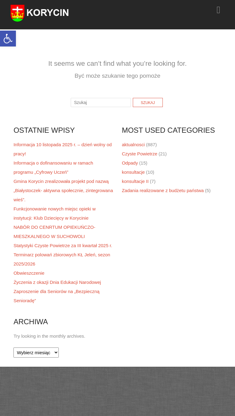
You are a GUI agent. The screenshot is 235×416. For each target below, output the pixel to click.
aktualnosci (133, 144)
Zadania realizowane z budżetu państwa (163, 190)
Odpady (130, 162)
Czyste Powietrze (139, 153)
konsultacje (133, 172)
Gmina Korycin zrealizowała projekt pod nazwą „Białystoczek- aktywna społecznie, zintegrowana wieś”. (63, 190)
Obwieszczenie (28, 273)
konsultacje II (135, 181)
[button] (8, 38)
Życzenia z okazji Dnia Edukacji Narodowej (57, 282)
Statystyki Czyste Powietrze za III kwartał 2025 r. (62, 245)
